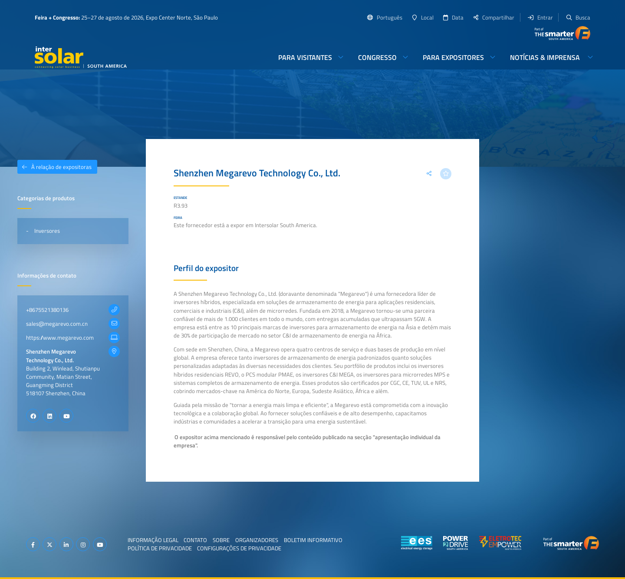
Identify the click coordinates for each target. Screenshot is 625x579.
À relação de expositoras (54, 166)
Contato (195, 539)
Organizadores (256, 539)
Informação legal (153, 539)
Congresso (377, 57)
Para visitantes (305, 57)
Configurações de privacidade (239, 548)
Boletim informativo (313, 539)
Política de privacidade (160, 548)
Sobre (221, 539)
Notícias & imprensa (546, 57)
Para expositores (453, 57)
